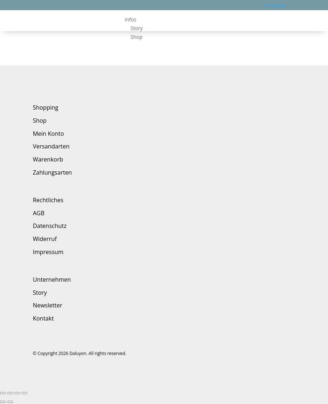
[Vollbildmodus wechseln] (17, 393)
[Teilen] (10, 393)
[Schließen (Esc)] (3, 393)
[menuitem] (210, 19)
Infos (130, 19)
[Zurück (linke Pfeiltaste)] (3, 402)
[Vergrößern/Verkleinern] (24, 393)
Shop (137, 36)
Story (137, 28)
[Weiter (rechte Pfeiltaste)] (10, 402)
